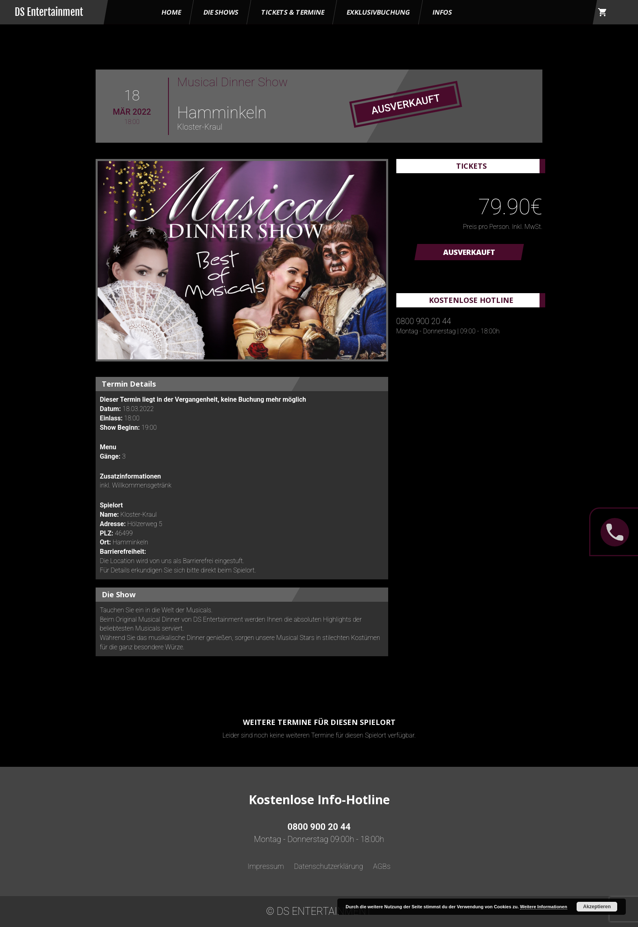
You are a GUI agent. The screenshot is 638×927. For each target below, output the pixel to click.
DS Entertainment (49, 12)
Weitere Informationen (543, 906)
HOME (171, 12)
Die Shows (221, 12)
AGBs (382, 866)
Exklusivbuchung (378, 12)
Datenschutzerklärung (328, 866)
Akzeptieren (597, 907)
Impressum (265, 866)
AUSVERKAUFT (469, 252)
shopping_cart (602, 12)
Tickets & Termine (292, 12)
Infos (442, 12)
